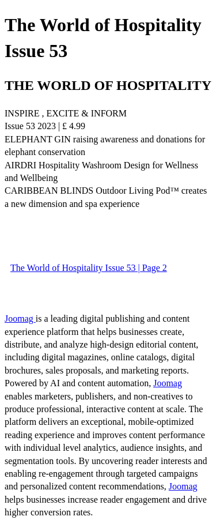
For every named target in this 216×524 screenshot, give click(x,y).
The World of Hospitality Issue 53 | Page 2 (88, 268)
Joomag (20, 318)
